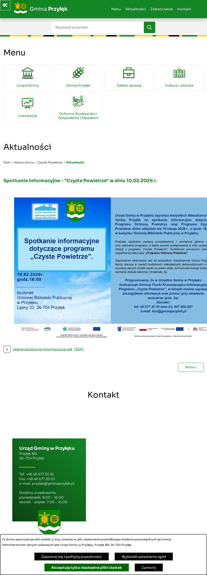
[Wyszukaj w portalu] (98, 27)
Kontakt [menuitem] (184, 9)
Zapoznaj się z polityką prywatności (71, 556)
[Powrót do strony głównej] (6, 162)
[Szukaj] (149, 27)
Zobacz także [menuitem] (161, 9)
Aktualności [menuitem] (135, 9)
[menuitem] (27, 77)
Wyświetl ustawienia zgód (144, 556)
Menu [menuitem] (116, 9)
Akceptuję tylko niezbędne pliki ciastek (86, 567)
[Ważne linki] (5, 5)
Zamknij (149, 567)
